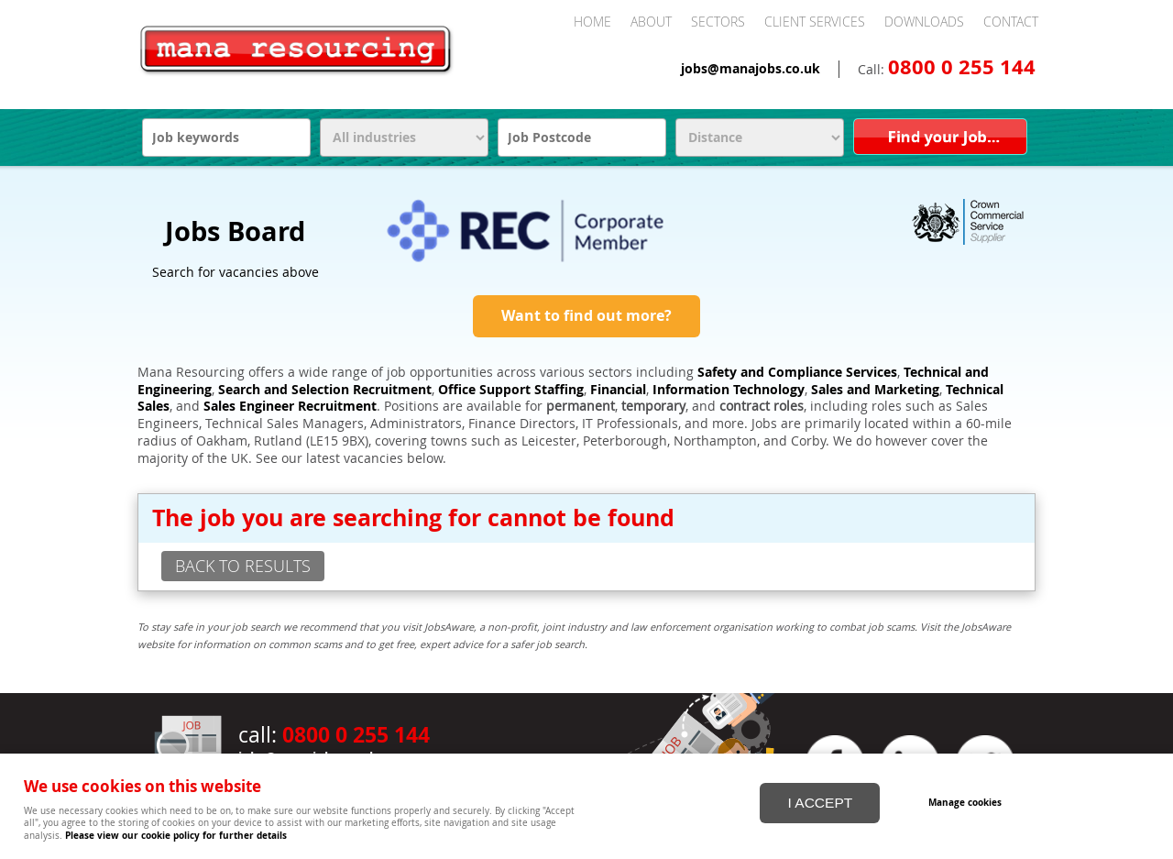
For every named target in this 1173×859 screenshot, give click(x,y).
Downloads (924, 21)
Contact (1010, 21)
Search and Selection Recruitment (325, 389)
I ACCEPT (819, 802)
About (651, 21)
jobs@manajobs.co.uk (750, 69)
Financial (618, 389)
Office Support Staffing (511, 389)
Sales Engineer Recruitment (290, 406)
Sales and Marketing (875, 389)
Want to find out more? (586, 315)
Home (592, 21)
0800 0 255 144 (962, 67)
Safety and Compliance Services (797, 372)
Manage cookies (965, 802)
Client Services (814, 21)
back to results (243, 566)
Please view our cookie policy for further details (176, 835)
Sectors (718, 21)
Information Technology (728, 389)
